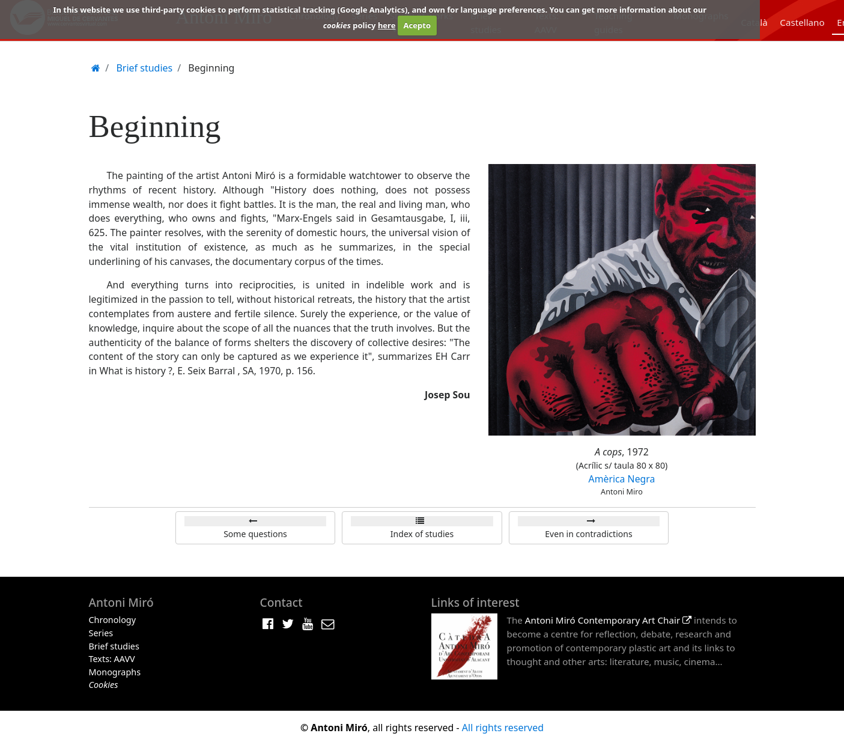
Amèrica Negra (622, 478)
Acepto (417, 25)
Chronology (112, 619)
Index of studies (422, 534)
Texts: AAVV (112, 658)
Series (101, 633)
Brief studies (114, 646)
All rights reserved (503, 727)
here (387, 25)
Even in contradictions (588, 534)
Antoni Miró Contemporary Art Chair (608, 620)
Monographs (115, 672)
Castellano (802, 22)
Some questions (255, 534)
